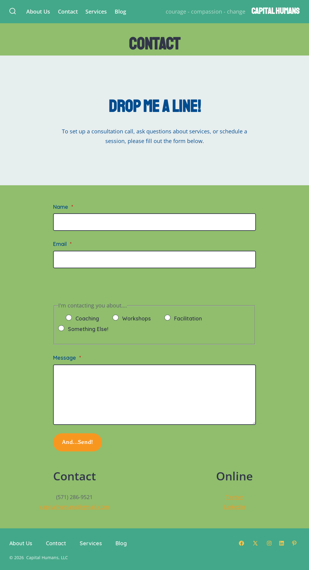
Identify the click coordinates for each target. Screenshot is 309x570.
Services (96, 11)
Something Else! (88, 329)
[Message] (154, 395)
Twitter (234, 497)
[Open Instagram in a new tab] (269, 543)
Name (63, 206)
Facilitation (188, 318)
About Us (38, 11)
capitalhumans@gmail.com (74, 506)
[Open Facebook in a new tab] (241, 543)
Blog (120, 11)
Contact (68, 11)
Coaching (87, 318)
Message (67, 357)
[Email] (154, 259)
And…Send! (77, 442)
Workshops (136, 318)
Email (62, 243)
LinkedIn (234, 506)
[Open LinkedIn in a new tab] (281, 543)
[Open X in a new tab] (255, 543)
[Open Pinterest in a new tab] (294, 543)
